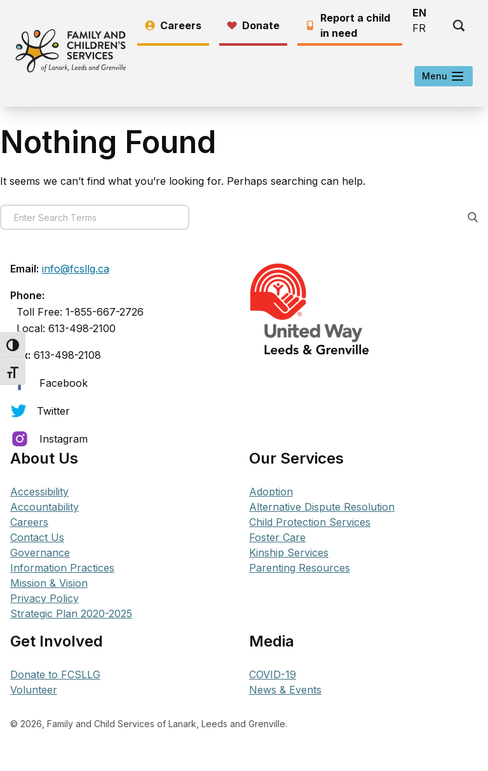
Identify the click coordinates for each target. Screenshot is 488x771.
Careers (29, 522)
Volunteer (33, 689)
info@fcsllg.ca (75, 268)
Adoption (271, 491)
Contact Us (37, 537)
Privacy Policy (44, 598)
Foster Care (277, 537)
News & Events (285, 689)
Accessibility (39, 491)
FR (419, 28)
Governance (40, 552)
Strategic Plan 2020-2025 (71, 613)
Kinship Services (289, 552)
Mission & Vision (49, 583)
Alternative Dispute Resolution (322, 506)
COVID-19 (272, 674)
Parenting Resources (299, 567)
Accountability (44, 506)
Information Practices (62, 567)
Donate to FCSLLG (55, 674)
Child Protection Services (309, 522)
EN (419, 12)
